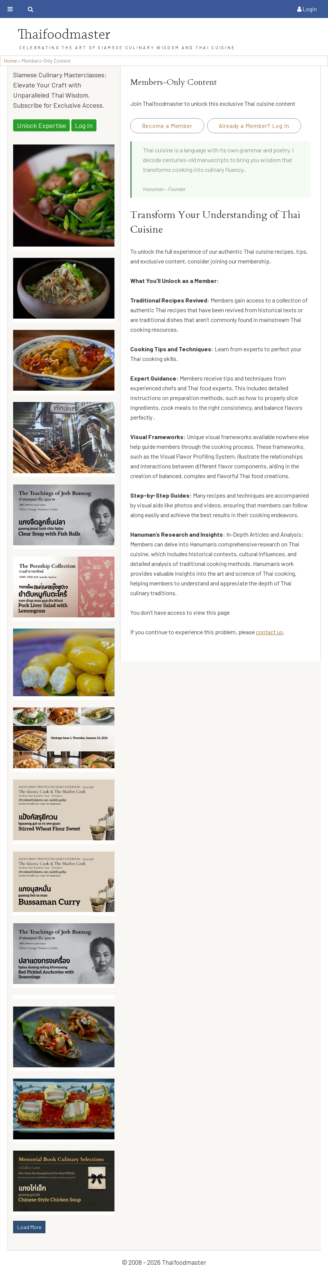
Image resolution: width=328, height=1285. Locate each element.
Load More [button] (29, 1227)
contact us (269, 631)
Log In (84, 125)
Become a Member (167, 125)
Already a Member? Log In (254, 125)
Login (307, 8)
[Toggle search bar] (30, 9)
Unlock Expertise (41, 125)
